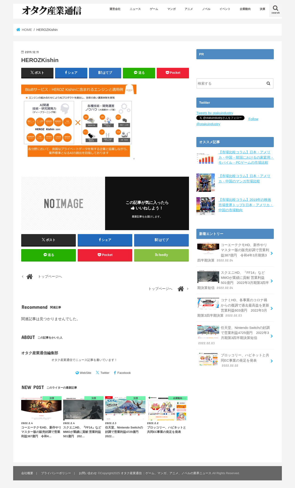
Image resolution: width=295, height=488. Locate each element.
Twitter (104, 373)
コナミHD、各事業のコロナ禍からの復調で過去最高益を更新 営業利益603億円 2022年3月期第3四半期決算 (233, 308)
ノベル (206, 9)
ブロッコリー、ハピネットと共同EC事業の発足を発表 (233, 360)
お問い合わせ (88, 473)
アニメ (189, 9)
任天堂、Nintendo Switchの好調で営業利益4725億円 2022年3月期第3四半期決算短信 (233, 335)
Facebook (124, 373)
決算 (262, 9)
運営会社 (115, 9)
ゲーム (154, 9)
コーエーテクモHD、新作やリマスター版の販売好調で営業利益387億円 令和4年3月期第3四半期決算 (233, 252)
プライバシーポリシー (56, 473)
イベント (224, 9)
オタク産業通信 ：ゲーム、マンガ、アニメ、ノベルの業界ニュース (166, 473)
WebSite (85, 373)
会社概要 (27, 473)
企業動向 (245, 9)
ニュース (135, 9)
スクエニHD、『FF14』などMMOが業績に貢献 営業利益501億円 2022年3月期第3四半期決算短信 (233, 280)
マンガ (171, 9)
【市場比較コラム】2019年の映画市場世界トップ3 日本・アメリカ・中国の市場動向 (245, 205)
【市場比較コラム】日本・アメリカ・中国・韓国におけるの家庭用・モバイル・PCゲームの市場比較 (246, 157)
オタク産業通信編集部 (39, 353)
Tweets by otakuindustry (214, 113)
